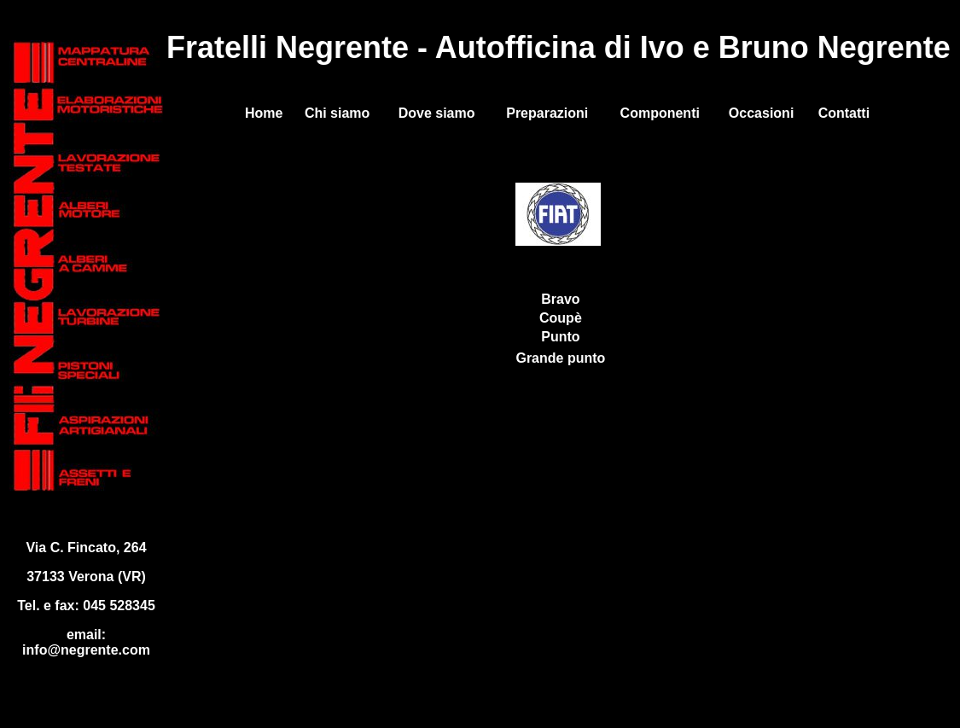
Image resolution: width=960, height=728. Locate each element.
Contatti (844, 113)
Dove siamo (437, 113)
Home (263, 113)
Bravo (560, 299)
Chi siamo (337, 113)
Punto (560, 336)
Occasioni (761, 113)
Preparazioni (547, 113)
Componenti (660, 113)
